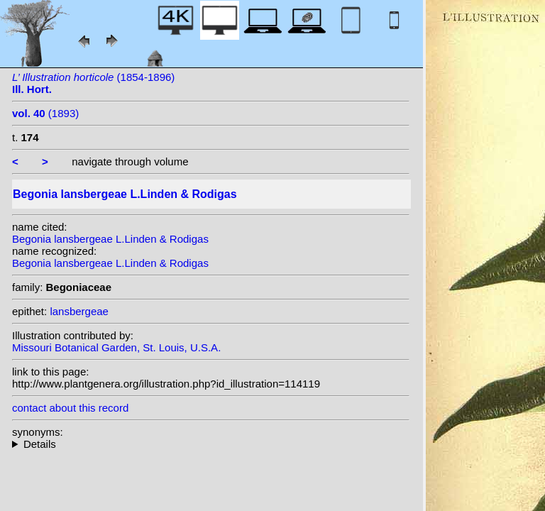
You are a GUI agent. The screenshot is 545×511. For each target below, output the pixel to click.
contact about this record (70, 408)
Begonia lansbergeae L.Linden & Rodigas (110, 239)
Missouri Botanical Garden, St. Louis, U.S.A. (116, 347)
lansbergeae (79, 311)
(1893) (45, 113)
